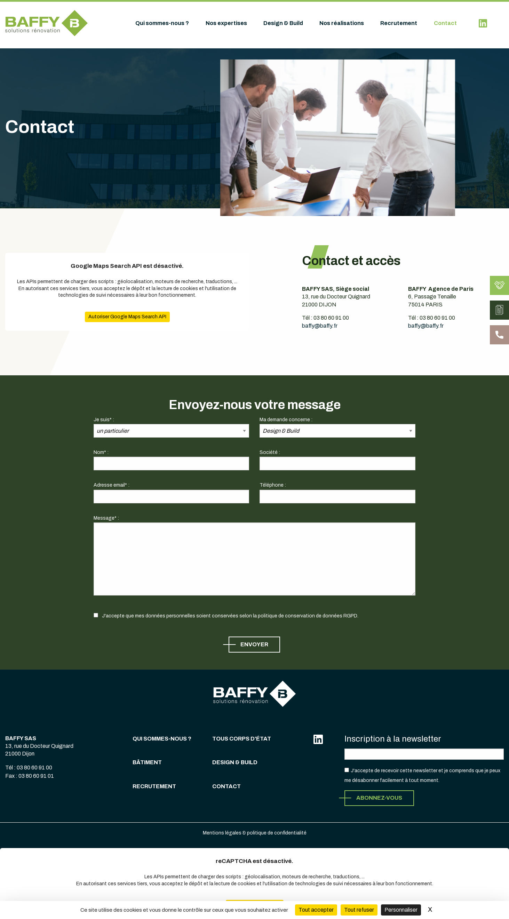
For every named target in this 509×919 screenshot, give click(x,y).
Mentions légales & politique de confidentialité (255, 833)
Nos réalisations (341, 23)
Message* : (106, 518)
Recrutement (398, 23)
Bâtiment (147, 762)
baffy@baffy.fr (319, 319)
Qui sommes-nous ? (162, 23)
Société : (270, 452)
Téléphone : (273, 485)
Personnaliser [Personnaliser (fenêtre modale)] (400, 910)
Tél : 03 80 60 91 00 (28, 767)
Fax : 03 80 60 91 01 (29, 776)
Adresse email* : (111, 485)
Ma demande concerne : (286, 419)
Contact (445, 23)
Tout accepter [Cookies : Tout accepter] (316, 910)
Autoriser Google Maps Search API (120, 316)
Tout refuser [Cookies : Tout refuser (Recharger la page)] (359, 910)
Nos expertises (226, 23)
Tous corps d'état (241, 739)
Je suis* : (104, 419)
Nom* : (101, 452)
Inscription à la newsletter (392, 739)
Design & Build (283, 23)
